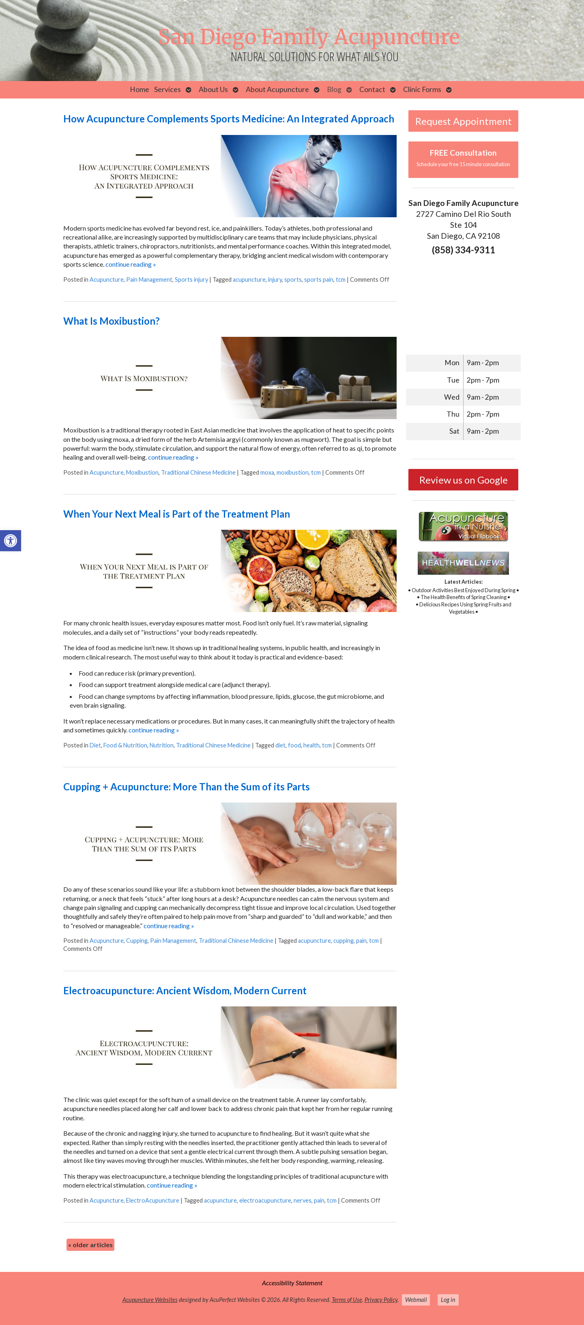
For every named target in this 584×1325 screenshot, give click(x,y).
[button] (10, 540)
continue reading (130, 264)
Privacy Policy (381, 1299)
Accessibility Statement (292, 1282)
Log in (448, 1299)
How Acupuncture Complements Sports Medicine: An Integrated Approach (228, 118)
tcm (341, 279)
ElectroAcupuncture (152, 1200)
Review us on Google (463, 480)
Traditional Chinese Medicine (198, 472)
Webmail (416, 1299)
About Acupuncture (277, 89)
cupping (343, 940)
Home (139, 89)
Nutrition (162, 745)
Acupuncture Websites (150, 1299)
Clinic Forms (422, 89)
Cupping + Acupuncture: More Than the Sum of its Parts (186, 786)
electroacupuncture (265, 1200)
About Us (213, 89)
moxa (267, 472)
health (311, 745)
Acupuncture (107, 279)
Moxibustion (142, 472)
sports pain (318, 279)
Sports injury (191, 279)
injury (275, 279)
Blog (334, 89)
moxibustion (293, 472)
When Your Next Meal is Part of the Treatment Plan (176, 514)
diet (280, 745)
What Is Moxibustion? (111, 321)
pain (361, 940)
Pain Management (149, 279)
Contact (372, 89)
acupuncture (249, 279)
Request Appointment (463, 121)
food (294, 745)
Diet (95, 745)
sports (293, 279)
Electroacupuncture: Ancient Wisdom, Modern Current (185, 990)
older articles (90, 1244)
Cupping (137, 940)
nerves (302, 1200)
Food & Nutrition (125, 745)
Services (167, 89)
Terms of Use (347, 1299)
